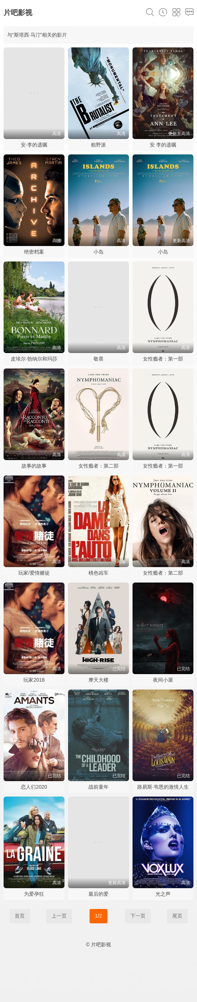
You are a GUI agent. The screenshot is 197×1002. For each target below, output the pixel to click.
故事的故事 (34, 466)
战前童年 (98, 787)
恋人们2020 (34, 787)
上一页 (59, 916)
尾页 (177, 916)
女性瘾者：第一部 (163, 359)
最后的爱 (98, 894)
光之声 (162, 894)
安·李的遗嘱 (34, 145)
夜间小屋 (163, 680)
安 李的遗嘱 (163, 145)
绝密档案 (34, 252)
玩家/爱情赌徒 (34, 573)
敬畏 (98, 359)
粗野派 (98, 145)
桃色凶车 (98, 573)
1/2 (98, 916)
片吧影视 (18, 13)
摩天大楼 (98, 680)
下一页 (137, 916)
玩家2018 (33, 680)
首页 (20, 916)
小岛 (98, 252)
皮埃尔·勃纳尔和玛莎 (34, 359)
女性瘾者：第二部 (98, 466)
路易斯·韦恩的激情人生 (163, 787)
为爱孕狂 (34, 894)
